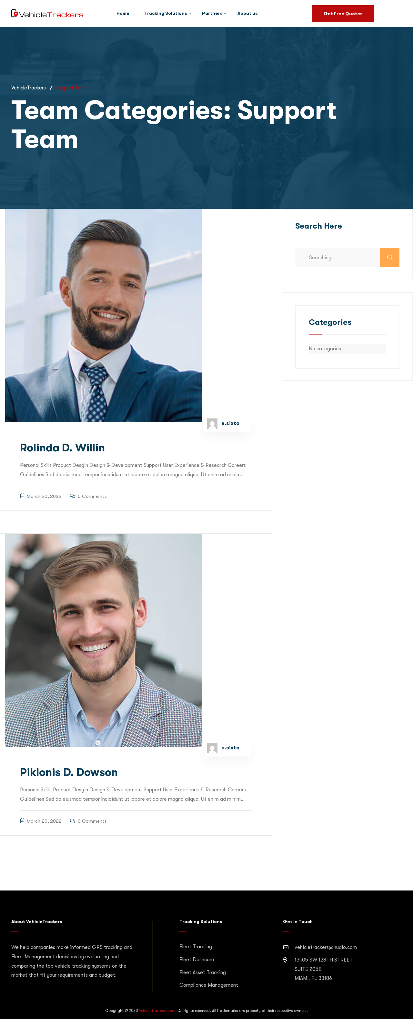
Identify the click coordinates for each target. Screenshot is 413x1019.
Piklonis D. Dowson (69, 772)
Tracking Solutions (165, 13)
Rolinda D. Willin (62, 447)
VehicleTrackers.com (157, 1010)
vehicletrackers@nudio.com (326, 947)
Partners (212, 13)
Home (122, 13)
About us (247, 13)
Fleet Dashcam (196, 959)
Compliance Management (208, 985)
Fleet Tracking (195, 947)
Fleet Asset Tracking (202, 972)
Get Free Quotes (343, 13)
